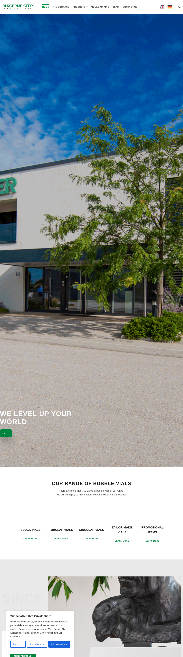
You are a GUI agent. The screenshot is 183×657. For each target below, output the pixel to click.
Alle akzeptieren (59, 644)
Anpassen (18, 644)
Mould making (100, 7)
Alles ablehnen (37, 644)
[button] (179, 7)
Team (116, 7)
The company (60, 7)
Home (45, 7)
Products (80, 6)
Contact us (130, 7)
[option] (170, 6)
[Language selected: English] (167, 7)
